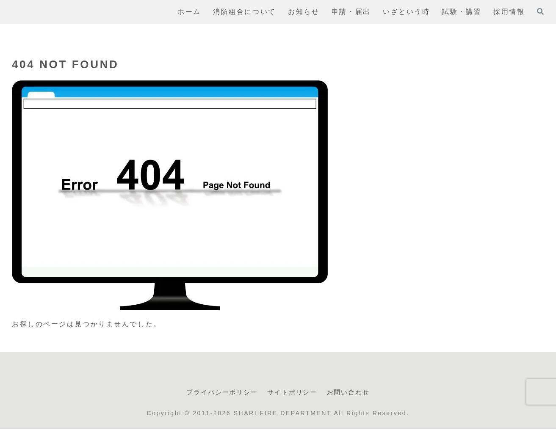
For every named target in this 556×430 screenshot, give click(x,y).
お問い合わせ (354, 392)
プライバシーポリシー (217, 392)
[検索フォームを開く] (540, 11)
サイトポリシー (293, 392)
